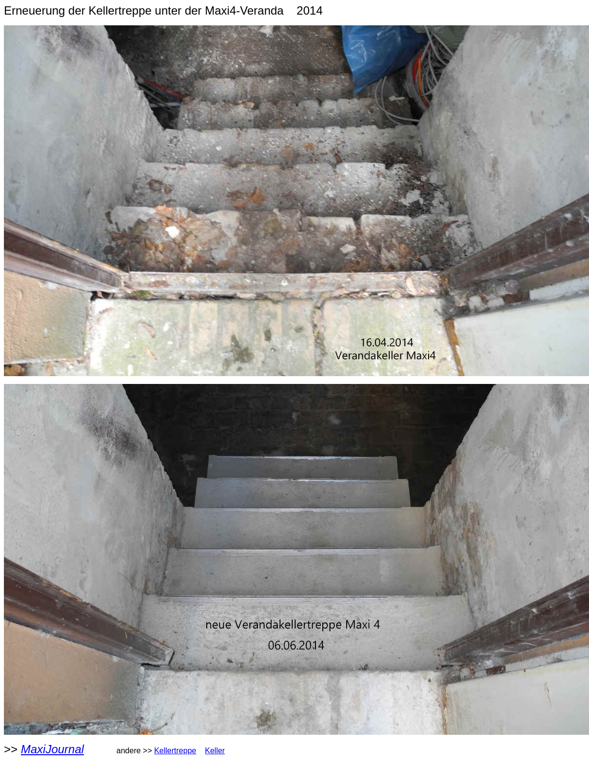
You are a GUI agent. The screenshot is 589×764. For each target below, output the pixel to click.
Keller (215, 750)
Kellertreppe (175, 750)
